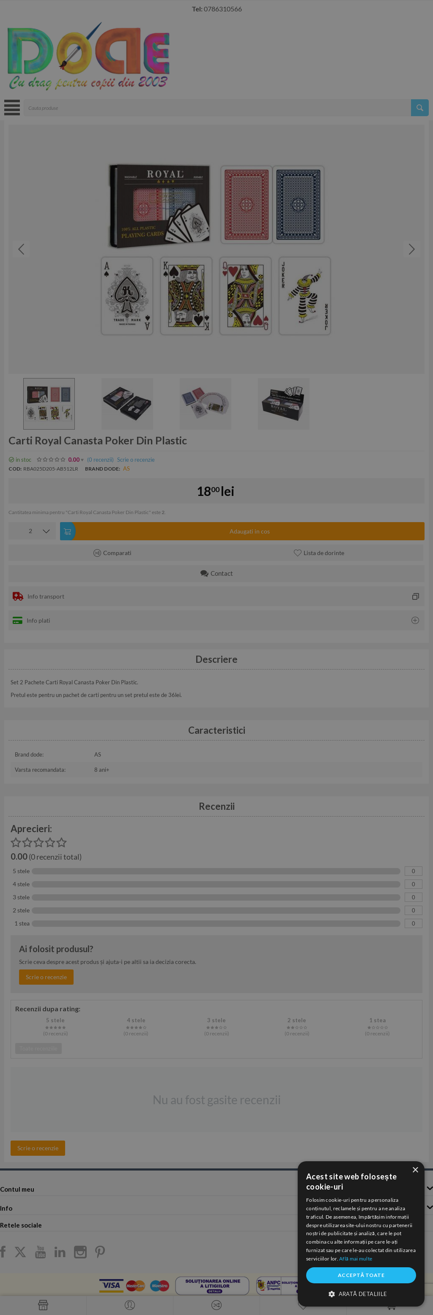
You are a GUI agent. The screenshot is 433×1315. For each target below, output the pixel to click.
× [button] (415, 1170)
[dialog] (361, 1234)
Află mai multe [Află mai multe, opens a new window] (355, 1258)
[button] (361, 1293)
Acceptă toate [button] (361, 1275)
